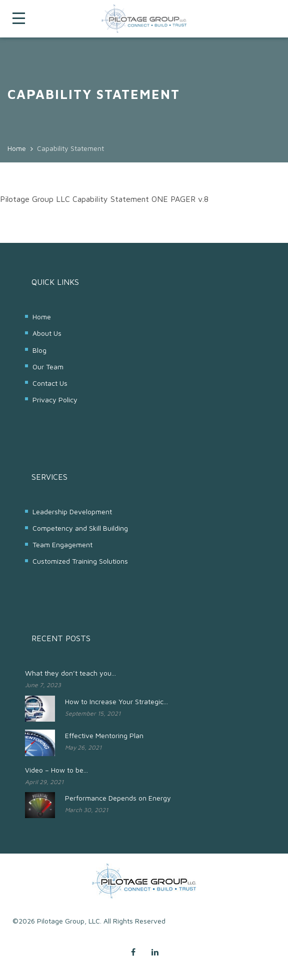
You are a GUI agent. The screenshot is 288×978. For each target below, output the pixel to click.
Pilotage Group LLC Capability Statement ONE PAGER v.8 (104, 198)
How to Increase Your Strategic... (116, 701)
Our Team (48, 366)
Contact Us (50, 383)
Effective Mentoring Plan (104, 735)
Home (41, 316)
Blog (39, 350)
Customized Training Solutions (80, 561)
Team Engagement (62, 544)
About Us (47, 333)
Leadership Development (72, 511)
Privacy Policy (55, 399)
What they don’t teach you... (70, 673)
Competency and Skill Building (80, 528)
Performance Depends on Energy (118, 798)
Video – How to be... (56, 770)
